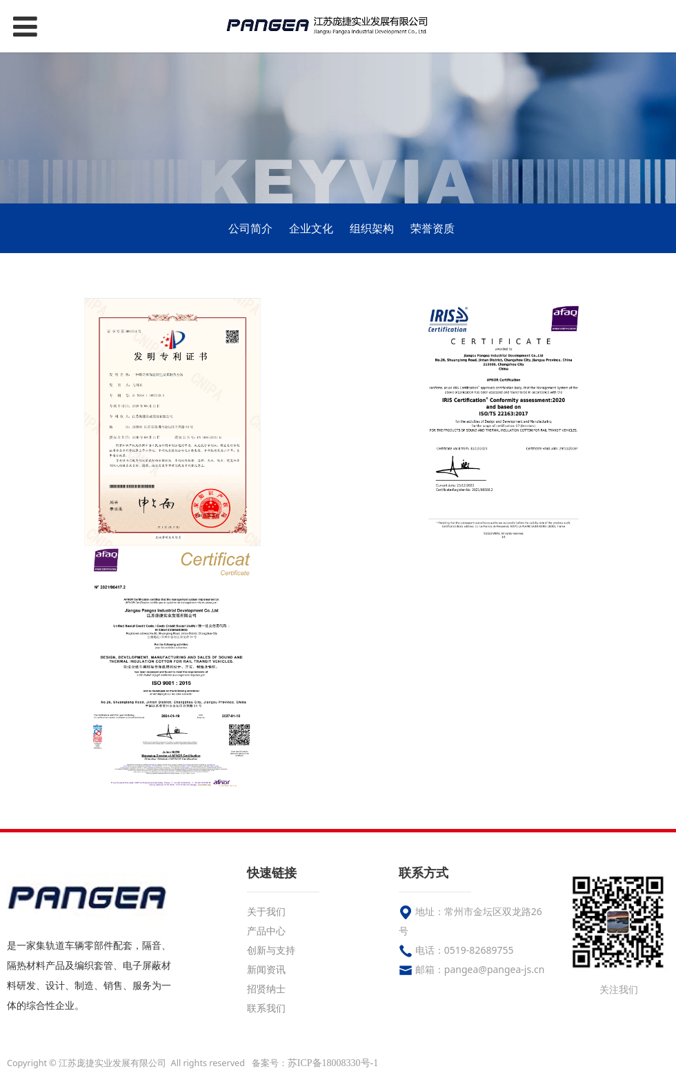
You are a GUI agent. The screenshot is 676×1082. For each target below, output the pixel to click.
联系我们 (266, 1007)
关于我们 (266, 911)
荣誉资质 (432, 228)
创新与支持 (271, 949)
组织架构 (372, 228)
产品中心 (266, 930)
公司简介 (250, 228)
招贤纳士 (266, 988)
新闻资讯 (266, 969)
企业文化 (311, 228)
